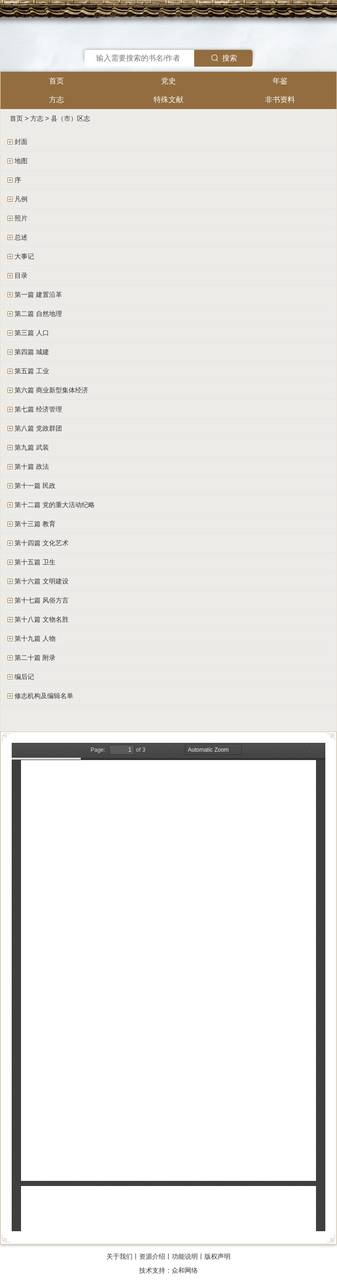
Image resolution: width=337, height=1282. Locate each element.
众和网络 (185, 1270)
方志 (56, 99)
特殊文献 (168, 99)
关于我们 (119, 1256)
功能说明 (185, 1256)
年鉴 (280, 81)
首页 (56, 81)
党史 (168, 81)
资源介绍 (152, 1256)
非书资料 (280, 99)
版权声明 (217, 1256)
